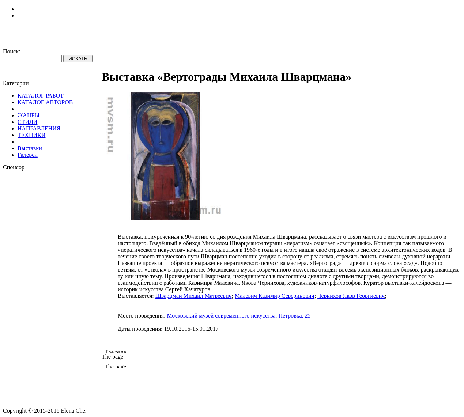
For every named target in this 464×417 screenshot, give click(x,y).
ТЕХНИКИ (31, 135)
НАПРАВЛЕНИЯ (39, 128)
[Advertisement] (52, 280)
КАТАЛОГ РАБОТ (41, 95)
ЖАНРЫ (28, 115)
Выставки (30, 148)
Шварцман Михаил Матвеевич (193, 296)
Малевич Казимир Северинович (274, 296)
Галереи (28, 155)
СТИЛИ (27, 122)
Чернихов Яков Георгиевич (351, 296)
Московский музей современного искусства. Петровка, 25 (238, 315)
